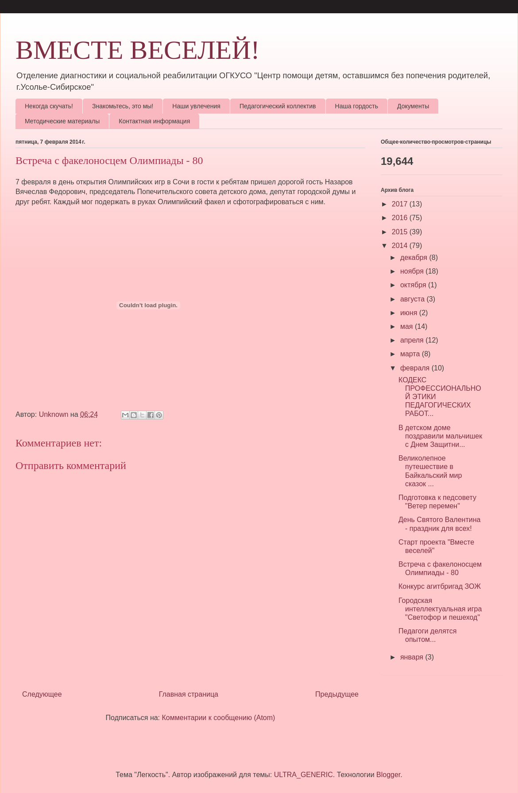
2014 (401, 245)
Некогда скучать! (49, 106)
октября (414, 285)
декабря (414, 257)
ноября (412, 271)
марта (411, 354)
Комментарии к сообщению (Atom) (218, 717)
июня (409, 312)
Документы (413, 106)
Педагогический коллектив (278, 106)
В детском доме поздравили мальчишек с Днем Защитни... (440, 436)
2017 (401, 204)
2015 (401, 232)
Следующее (42, 694)
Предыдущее (337, 694)
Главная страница (188, 694)
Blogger (388, 774)
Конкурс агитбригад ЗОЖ (439, 586)
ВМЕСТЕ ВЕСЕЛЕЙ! (137, 50)
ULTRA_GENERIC (303, 774)
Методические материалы (62, 121)
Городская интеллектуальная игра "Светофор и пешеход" (440, 609)
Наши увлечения (196, 106)
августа (413, 299)
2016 (401, 217)
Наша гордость (357, 106)
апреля (412, 340)
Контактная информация (154, 121)
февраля (416, 368)
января (412, 657)
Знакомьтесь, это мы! (122, 106)
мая (407, 326)
